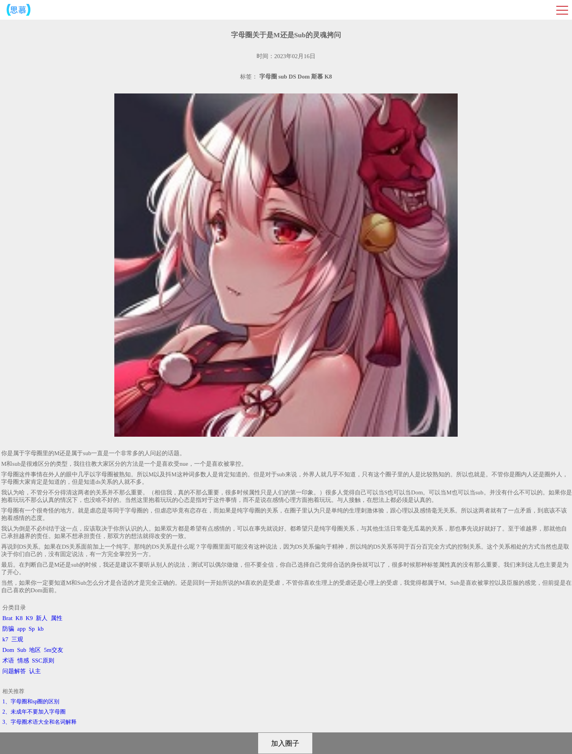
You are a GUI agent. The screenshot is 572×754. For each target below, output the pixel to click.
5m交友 (53, 650)
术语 (8, 660)
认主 (35, 671)
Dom (8, 650)
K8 (18, 618)
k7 (5, 639)
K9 (29, 618)
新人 (42, 618)
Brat (7, 618)
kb (41, 629)
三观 (17, 639)
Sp (32, 629)
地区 (35, 650)
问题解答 (14, 671)
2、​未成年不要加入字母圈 (34, 712)
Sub (21, 650)
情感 (23, 660)
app (21, 629)
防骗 (8, 629)
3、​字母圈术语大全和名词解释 (39, 722)
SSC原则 (43, 660)
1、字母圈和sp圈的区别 (30, 702)
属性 (56, 618)
